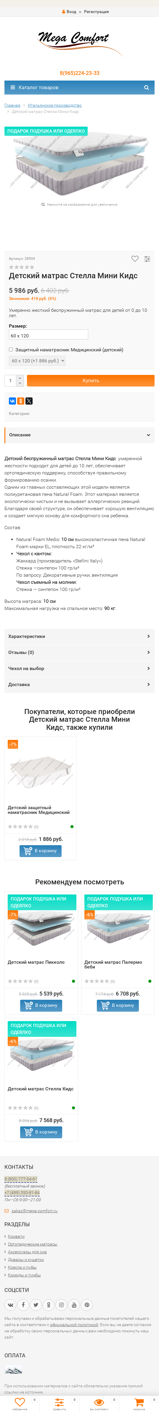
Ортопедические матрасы (32, 1244)
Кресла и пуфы (22, 1267)
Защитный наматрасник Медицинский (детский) (66, 350)
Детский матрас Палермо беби (113, 964)
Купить (91, 380)
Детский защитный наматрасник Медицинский (39, 810)
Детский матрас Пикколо (36, 962)
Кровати (16, 1236)
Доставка (19, 684)
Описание (20, 435)
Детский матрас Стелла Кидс (40, 1089)
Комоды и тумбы (24, 1275)
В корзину (46, 850)
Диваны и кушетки (26, 1259)
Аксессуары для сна (27, 1251)
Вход (69, 11)
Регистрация (96, 11)
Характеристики (26, 636)
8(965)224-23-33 (79, 73)
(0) (23, 827)
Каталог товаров (35, 87)
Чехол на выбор (26, 668)
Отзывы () (21, 652)
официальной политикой (74, 1324)
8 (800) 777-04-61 (20, 1179)
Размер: (18, 326)
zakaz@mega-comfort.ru (34, 1210)
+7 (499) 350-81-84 (22, 1192)
